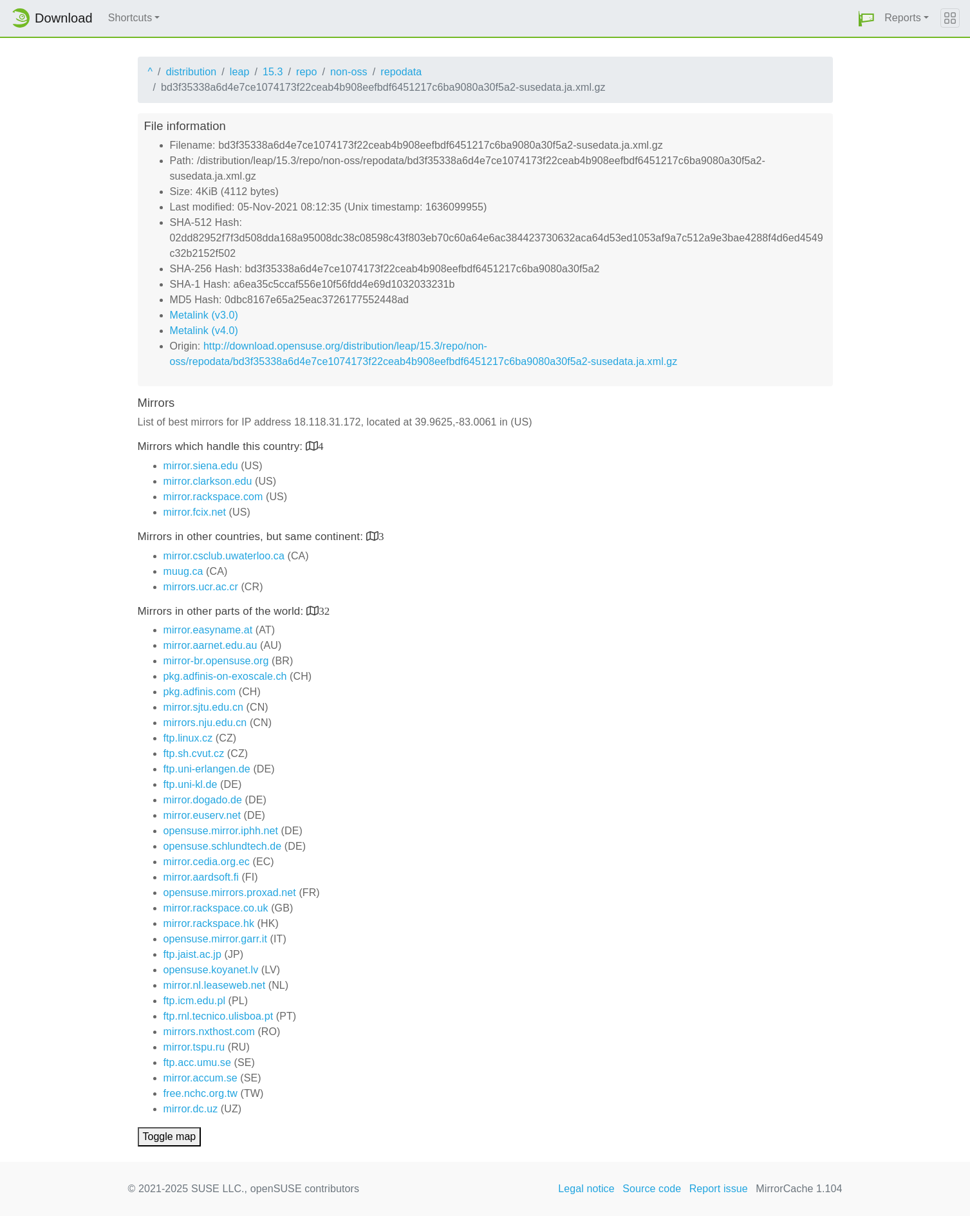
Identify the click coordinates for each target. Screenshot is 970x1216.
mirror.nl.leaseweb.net (214, 985)
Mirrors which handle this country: (222, 446)
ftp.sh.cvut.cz (194, 753)
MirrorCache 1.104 (799, 1188)
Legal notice (586, 1188)
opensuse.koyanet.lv (211, 969)
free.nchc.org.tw (200, 1093)
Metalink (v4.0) (204, 330)
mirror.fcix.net (195, 512)
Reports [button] (902, 17)
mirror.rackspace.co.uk (215, 908)
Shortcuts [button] (130, 17)
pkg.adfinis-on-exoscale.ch (225, 676)
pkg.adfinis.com (199, 691)
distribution (191, 71)
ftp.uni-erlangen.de (206, 768)
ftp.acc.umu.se (197, 1062)
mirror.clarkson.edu (207, 481)
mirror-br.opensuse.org (216, 660)
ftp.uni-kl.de (190, 784)
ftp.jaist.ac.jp (192, 954)
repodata (401, 71)
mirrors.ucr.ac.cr (200, 586)
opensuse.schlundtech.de (222, 846)
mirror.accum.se (200, 1077)
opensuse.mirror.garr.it (215, 938)
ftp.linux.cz (188, 738)
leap (240, 71)
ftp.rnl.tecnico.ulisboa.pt (218, 1016)
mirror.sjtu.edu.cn (203, 707)
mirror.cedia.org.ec (206, 861)
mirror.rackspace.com (213, 496)
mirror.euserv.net (202, 815)
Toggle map (169, 1136)
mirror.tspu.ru (194, 1047)
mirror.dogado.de (203, 799)
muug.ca (183, 571)
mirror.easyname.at (208, 629)
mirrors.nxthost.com (209, 1031)
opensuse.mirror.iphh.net (221, 830)
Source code (651, 1188)
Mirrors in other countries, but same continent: (252, 536)
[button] (866, 18)
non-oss (349, 71)
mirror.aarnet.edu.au (210, 645)
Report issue (718, 1188)
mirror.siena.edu (200, 465)
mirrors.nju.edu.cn (205, 722)
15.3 (273, 71)
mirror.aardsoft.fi (201, 877)
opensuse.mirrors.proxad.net (229, 892)
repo (306, 71)
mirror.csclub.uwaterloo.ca (223, 555)
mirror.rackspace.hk (209, 923)
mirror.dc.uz (190, 1108)
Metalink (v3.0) (204, 315)
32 (324, 610)
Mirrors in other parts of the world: (222, 611)
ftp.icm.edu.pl (194, 1000)
